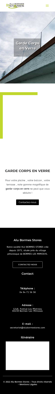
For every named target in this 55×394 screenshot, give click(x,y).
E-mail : (27, 324)
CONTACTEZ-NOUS (27, 264)
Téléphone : (27, 288)
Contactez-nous (27, 202)
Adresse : (27, 305)
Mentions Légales (28, 384)
